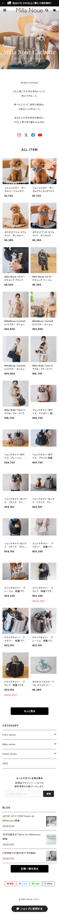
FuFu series (9, 734)
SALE (5, 763)
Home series (10, 754)
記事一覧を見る (29, 868)
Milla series (9, 744)
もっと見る (29, 711)
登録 (48, 793)
